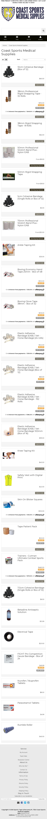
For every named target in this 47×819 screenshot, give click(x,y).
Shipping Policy (23, 791)
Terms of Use (23, 776)
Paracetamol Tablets (28, 703)
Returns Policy (23, 783)
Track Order (23, 756)
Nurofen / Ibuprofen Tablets (28, 681)
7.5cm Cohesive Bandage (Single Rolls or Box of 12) (30, 588)
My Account (23, 752)
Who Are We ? (23, 766)
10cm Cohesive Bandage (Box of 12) (30, 68)
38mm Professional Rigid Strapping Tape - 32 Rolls (29, 93)
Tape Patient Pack (27, 526)
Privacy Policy (23, 779)
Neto (29, 816)
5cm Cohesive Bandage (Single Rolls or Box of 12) (30, 197)
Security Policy (23, 787)
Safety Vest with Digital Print (29, 476)
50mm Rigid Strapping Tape (29, 173)
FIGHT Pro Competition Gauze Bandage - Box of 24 (30, 656)
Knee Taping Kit (26, 450)
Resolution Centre (23, 760)
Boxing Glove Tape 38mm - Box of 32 (27, 302)
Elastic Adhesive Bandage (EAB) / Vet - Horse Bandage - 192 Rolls (28, 398)
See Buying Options (37, 165)
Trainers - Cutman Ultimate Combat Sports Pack (30, 558)
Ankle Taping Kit (26, 245)
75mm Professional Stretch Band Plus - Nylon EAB (27, 223)
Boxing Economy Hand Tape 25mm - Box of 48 (29, 270)
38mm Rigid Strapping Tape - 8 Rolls (29, 124)
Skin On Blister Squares (29, 499)
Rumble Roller (24, 725)
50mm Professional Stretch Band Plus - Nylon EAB (27, 150)
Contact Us (23, 770)
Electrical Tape (25, 632)
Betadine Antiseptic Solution (28, 610)
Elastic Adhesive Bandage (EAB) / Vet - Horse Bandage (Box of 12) (29, 368)
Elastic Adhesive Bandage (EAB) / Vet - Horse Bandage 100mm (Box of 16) (30, 430)
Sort (18, 59)
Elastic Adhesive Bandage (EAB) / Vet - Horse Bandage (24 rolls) (30, 335)
